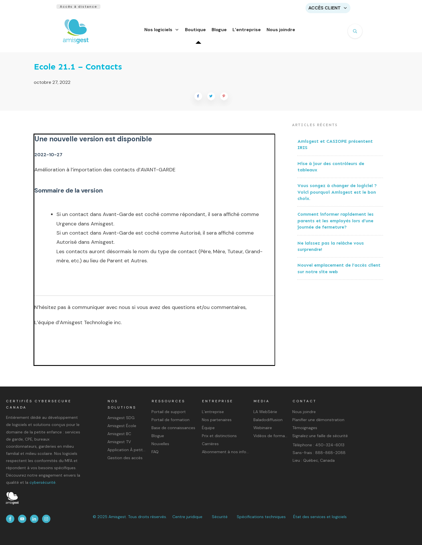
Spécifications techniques (261, 516)
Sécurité (220, 516)
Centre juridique (187, 516)
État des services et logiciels (320, 516)
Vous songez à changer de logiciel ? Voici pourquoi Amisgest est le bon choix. (337, 195)
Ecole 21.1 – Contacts (78, 70)
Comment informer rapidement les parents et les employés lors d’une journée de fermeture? (335, 224)
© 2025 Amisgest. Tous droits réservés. (130, 516)
